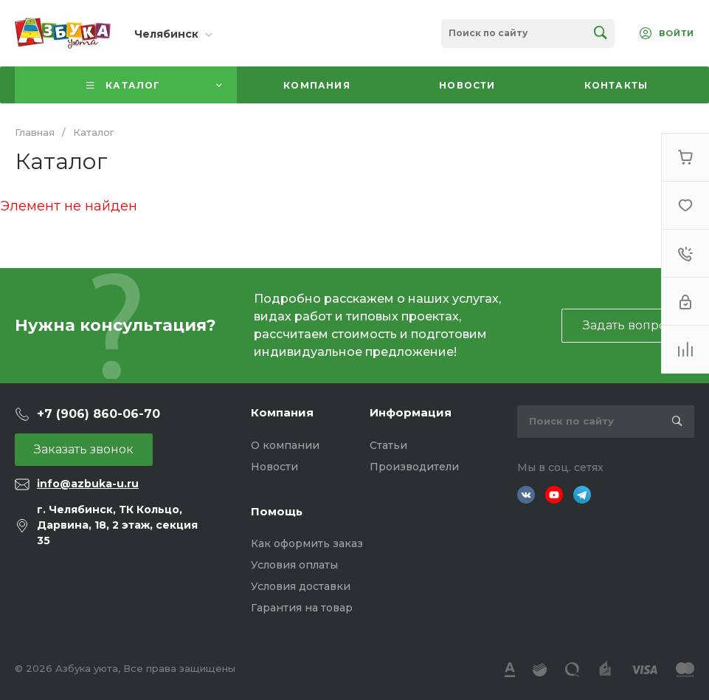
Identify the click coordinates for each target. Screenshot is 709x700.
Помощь (276, 511)
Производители (414, 466)
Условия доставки (300, 586)
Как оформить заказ (307, 543)
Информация (411, 412)
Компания (282, 412)
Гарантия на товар (302, 607)
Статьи (388, 445)
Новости (274, 466)
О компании (285, 445)
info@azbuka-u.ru (88, 483)
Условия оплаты (294, 565)
